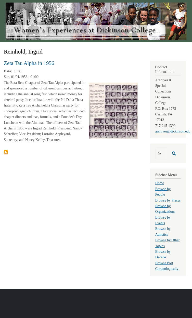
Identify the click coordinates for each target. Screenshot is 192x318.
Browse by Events (163, 220)
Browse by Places (168, 200)
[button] (113, 110)
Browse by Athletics (163, 231)
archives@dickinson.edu (172, 131)
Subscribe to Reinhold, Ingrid (6, 152)
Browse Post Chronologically (166, 266)
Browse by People (163, 191)
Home (159, 183)
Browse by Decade (163, 254)
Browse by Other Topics (167, 243)
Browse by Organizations (165, 209)
